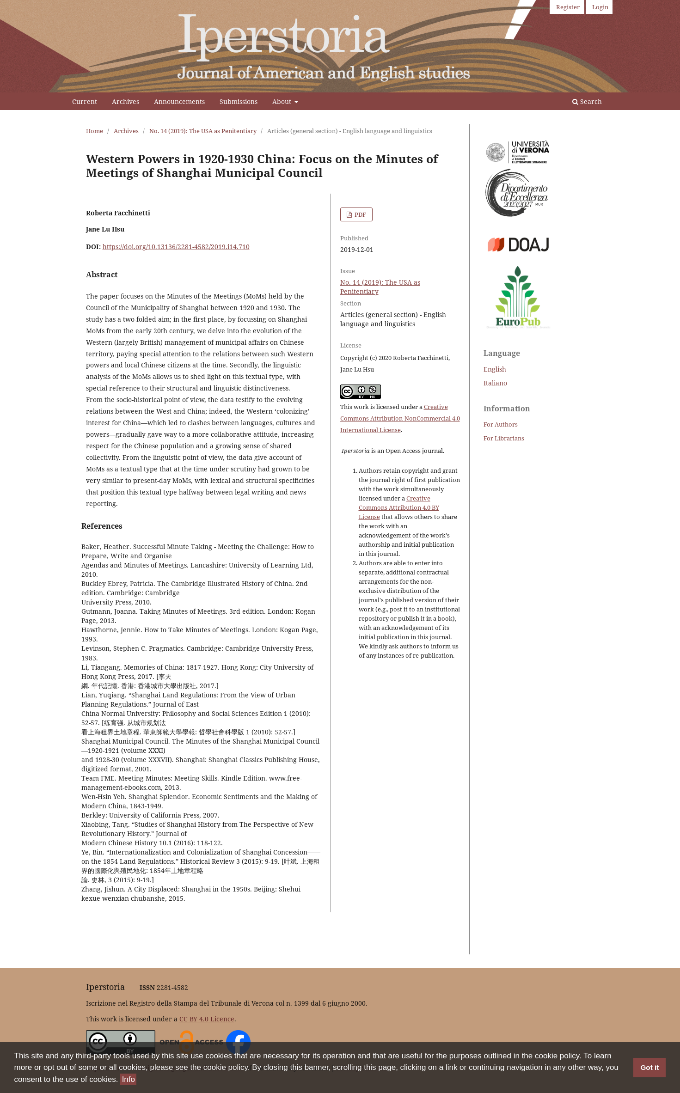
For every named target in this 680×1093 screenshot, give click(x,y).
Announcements (179, 101)
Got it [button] (649, 1068)
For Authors (501, 424)
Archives (125, 101)
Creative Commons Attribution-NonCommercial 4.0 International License (400, 418)
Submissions (238, 101)
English (495, 369)
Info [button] (128, 1079)
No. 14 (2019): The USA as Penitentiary (203, 131)
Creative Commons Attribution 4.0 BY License (399, 507)
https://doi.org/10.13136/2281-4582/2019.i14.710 (176, 246)
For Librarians (504, 438)
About (282, 101)
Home (94, 131)
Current (84, 101)
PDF (359, 214)
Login (600, 7)
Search (587, 101)
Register (568, 7)
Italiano (495, 383)
